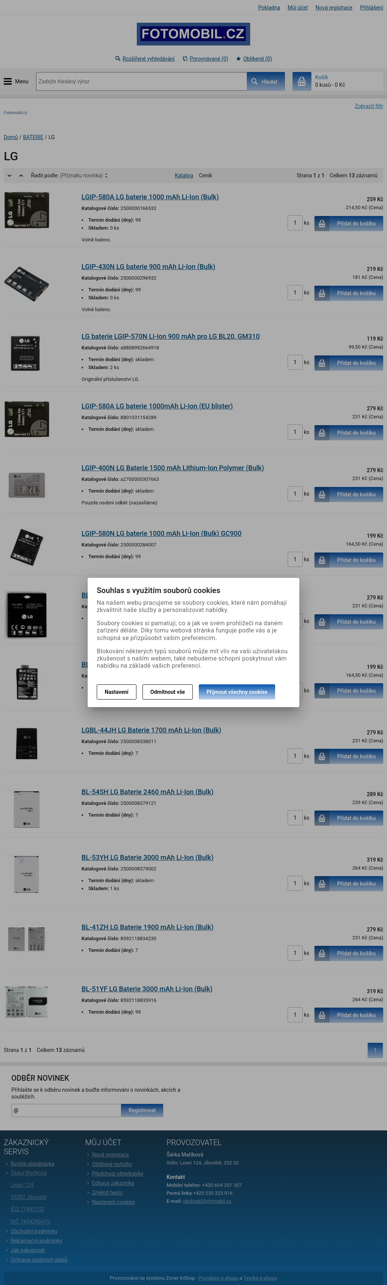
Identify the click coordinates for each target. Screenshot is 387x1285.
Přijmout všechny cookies (236, 692)
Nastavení (116, 692)
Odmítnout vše (167, 692)
